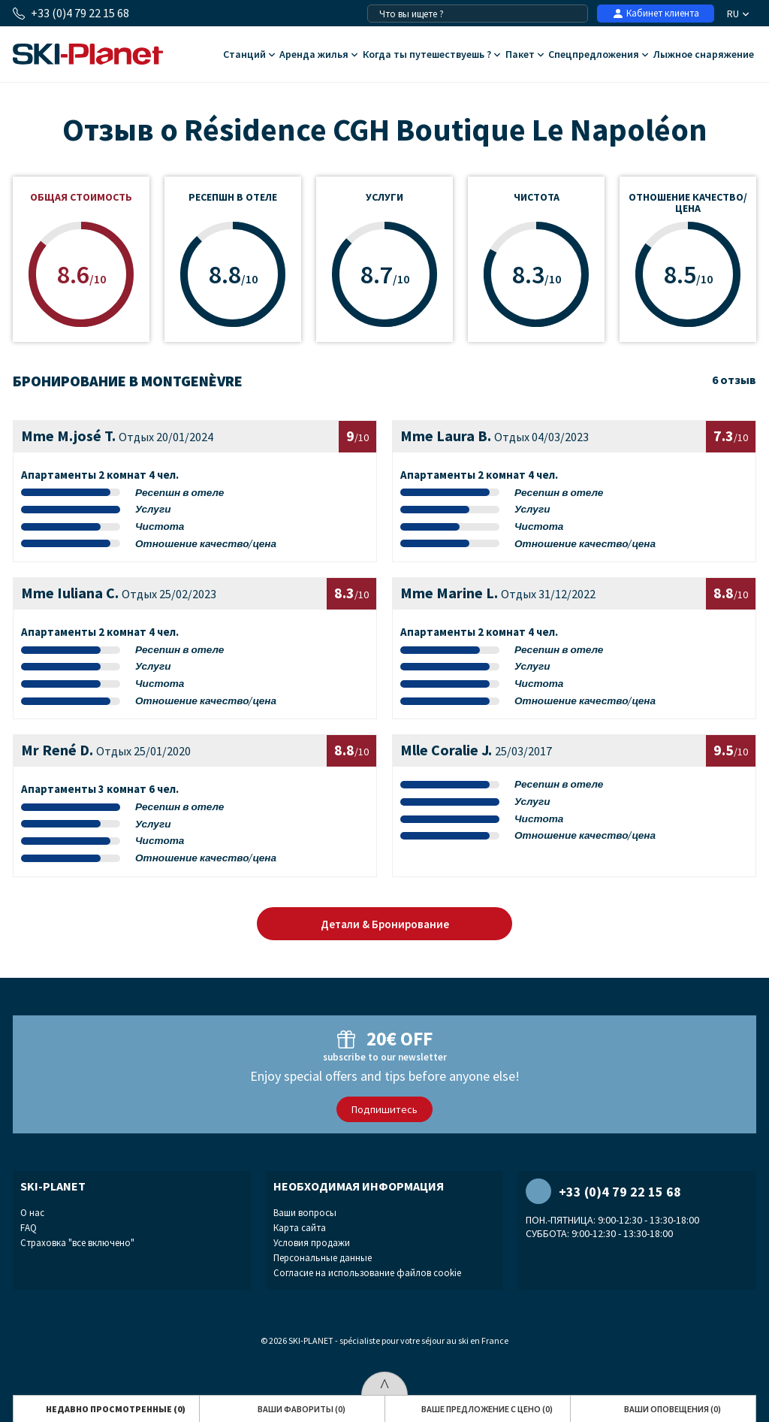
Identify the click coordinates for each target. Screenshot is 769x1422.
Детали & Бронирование (385, 924)
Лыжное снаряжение (703, 55)
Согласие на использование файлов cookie (367, 1272)
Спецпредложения (598, 55)
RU (738, 13)
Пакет (524, 55)
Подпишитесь (384, 1109)
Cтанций (249, 55)
